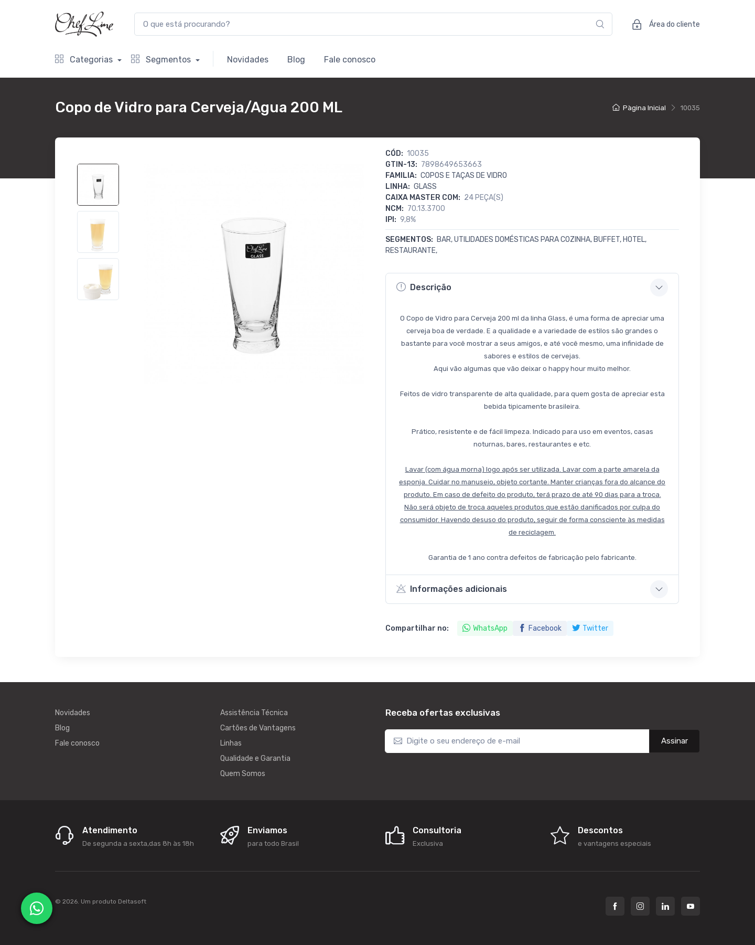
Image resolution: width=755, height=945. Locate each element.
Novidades (247, 60)
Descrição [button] (423, 287)
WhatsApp (485, 628)
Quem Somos (242, 773)
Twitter (590, 628)
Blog (296, 60)
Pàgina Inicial (639, 108)
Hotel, (634, 239)
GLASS (425, 186)
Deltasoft (132, 901)
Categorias (85, 60)
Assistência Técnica (254, 712)
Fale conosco (349, 60)
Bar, (445, 239)
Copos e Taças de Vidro (463, 175)
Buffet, (608, 239)
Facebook (540, 628)
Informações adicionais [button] (451, 588)
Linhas (231, 743)
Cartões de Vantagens (258, 728)
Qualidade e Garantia (255, 758)
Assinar (674, 741)
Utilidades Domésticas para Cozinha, (524, 239)
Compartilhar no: (417, 628)
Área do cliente (662, 24)
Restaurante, (411, 250)
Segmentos (162, 60)
